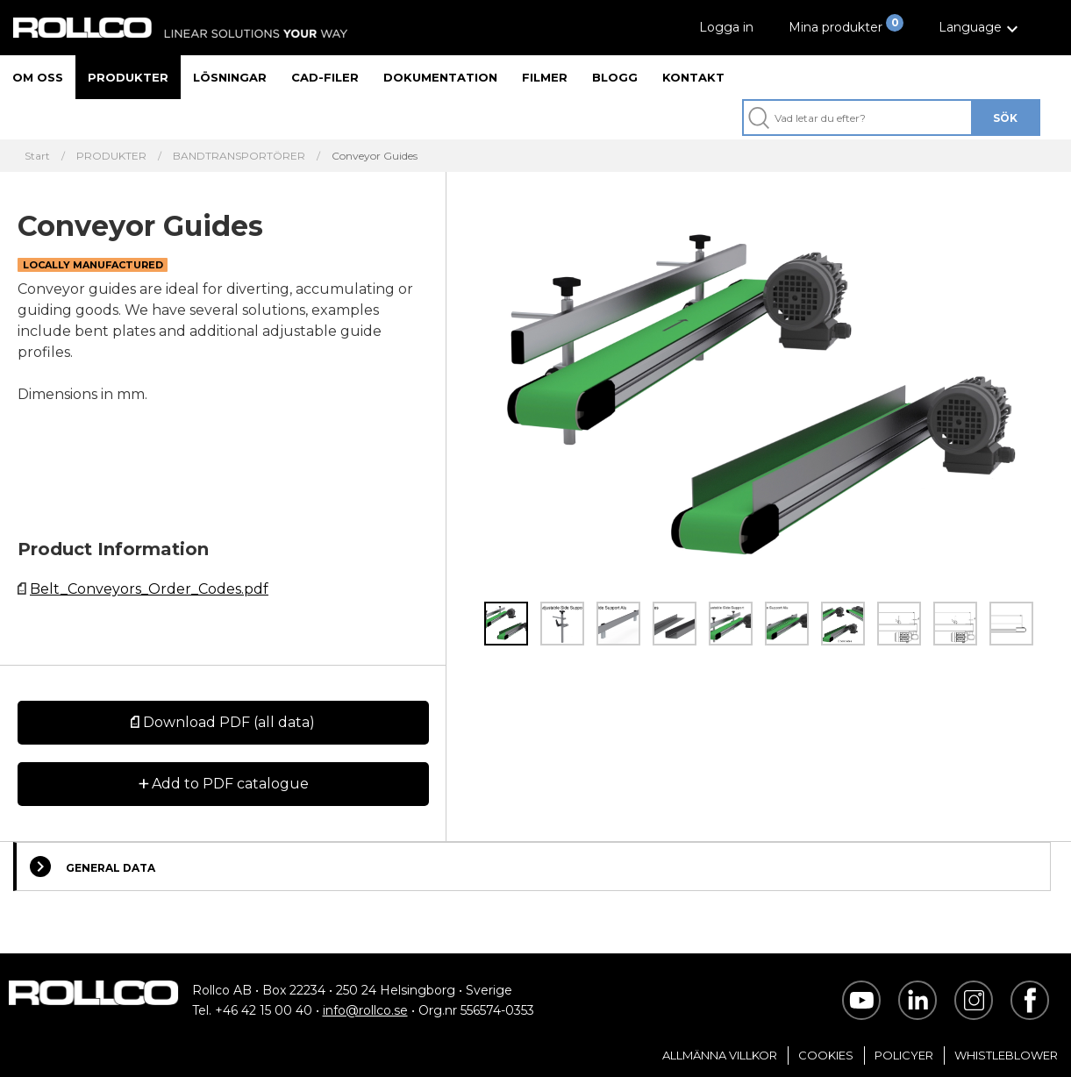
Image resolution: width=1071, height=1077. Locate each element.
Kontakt (693, 77)
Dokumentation (440, 77)
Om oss (37, 77)
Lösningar (230, 77)
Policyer (904, 1055)
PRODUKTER (111, 156)
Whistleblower (1006, 1055)
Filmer (545, 77)
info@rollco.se (365, 1010)
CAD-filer (325, 77)
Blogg (615, 77)
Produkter (128, 77)
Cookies (825, 1055)
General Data (92, 866)
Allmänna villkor (719, 1055)
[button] (980, 27)
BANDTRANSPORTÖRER (239, 156)
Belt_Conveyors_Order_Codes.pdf (149, 589)
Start (37, 156)
